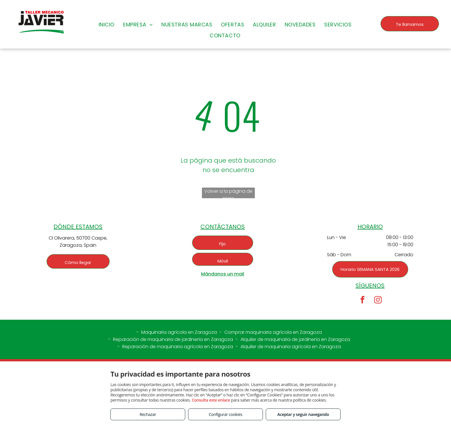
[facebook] (362, 300)
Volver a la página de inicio (228, 193)
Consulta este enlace (211, 400)
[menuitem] (106, 24)
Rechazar (147, 414)
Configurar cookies (225, 414)
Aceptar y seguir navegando (303, 414)
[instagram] (378, 300)
